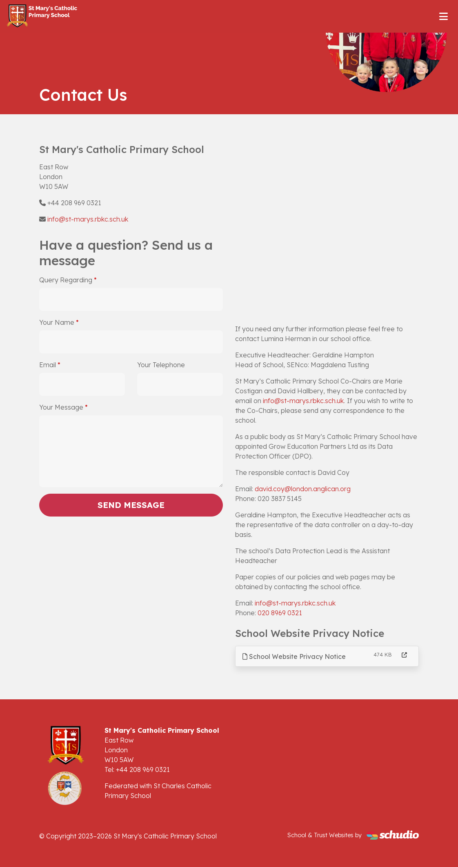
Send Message (131, 505)
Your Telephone (161, 365)
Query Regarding (65, 280)
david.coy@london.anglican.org (303, 489)
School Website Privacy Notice (294, 656)
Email (47, 365)
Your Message (61, 407)
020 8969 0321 (280, 613)
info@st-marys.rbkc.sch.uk (87, 219)
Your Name (56, 322)
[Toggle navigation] (443, 16)
